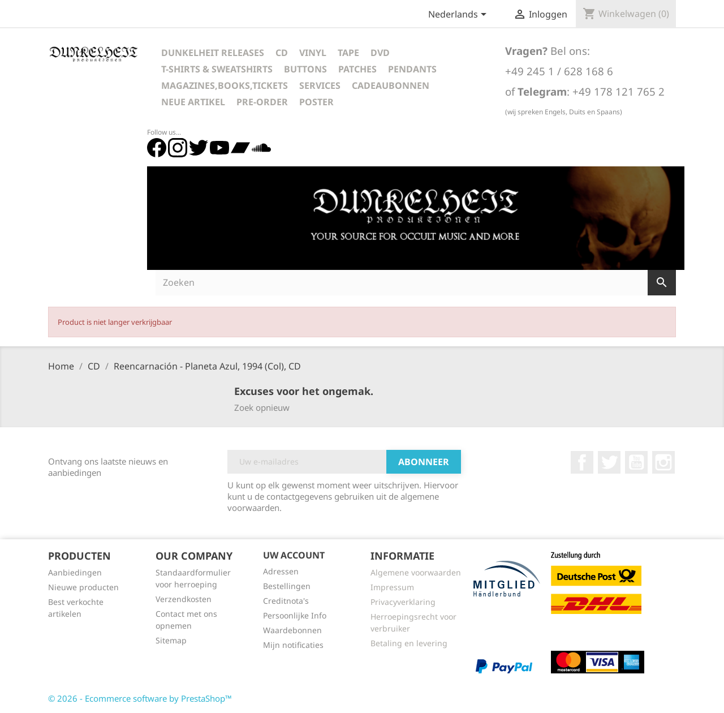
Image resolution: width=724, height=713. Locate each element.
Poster (316, 102)
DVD (380, 52)
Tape (348, 52)
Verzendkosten (184, 599)
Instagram (663, 462)
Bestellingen (287, 586)
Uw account (294, 555)
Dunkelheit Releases (212, 52)
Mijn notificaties (293, 644)
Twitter (609, 462)
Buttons (305, 69)
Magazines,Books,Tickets (224, 85)
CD (281, 52)
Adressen (281, 571)
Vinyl (312, 52)
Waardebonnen (292, 630)
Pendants (412, 69)
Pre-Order (262, 102)
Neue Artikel (193, 102)
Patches (357, 69)
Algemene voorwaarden (415, 572)
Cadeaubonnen (390, 85)
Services (320, 85)
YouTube (636, 462)
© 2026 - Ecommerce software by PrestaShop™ (140, 698)
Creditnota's (286, 600)
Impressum (392, 587)
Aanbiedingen (75, 572)
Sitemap (171, 640)
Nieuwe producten (83, 587)
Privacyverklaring (403, 601)
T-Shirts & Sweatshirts (217, 69)
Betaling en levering (408, 643)
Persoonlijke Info (294, 615)
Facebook (582, 462)
